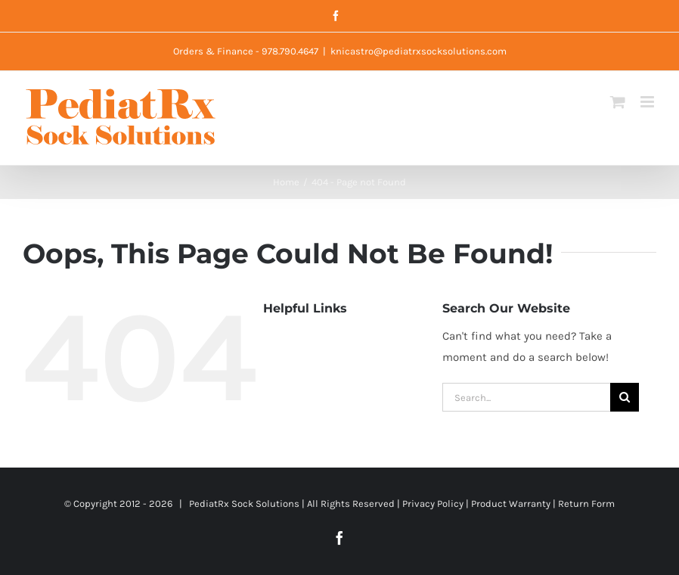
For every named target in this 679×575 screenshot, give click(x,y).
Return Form (586, 503)
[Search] (624, 397)
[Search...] (525, 397)
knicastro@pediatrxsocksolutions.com (418, 51)
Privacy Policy (433, 503)
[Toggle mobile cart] (617, 102)
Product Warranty (510, 503)
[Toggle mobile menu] (648, 102)
